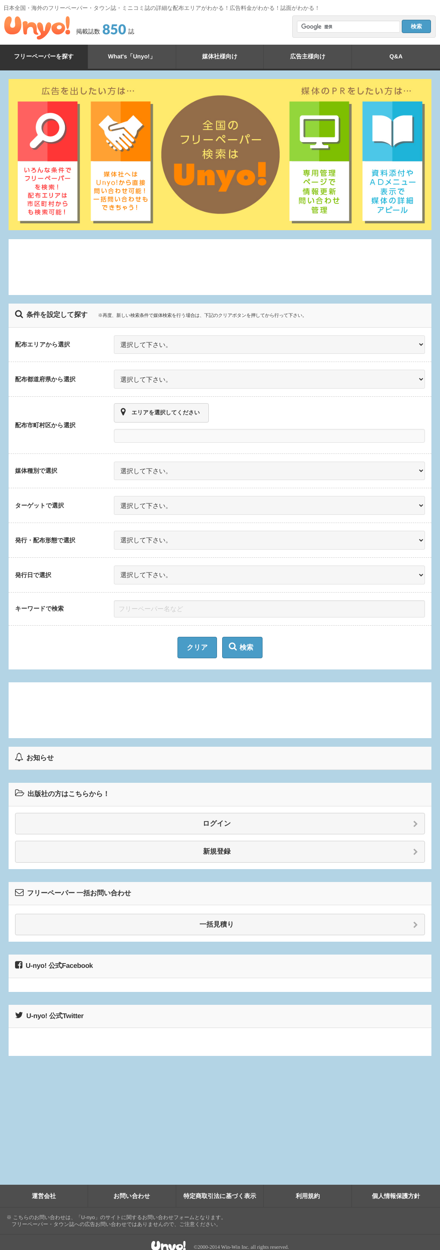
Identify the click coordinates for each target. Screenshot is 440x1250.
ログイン (310, 814)
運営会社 (44, 1186)
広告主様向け (307, 56)
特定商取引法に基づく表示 (219, 1186)
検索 (241, 637)
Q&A (396, 56)
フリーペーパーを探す (44, 56)
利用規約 (308, 1186)
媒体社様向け (219, 56)
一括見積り (308, 915)
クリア (197, 638)
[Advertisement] (220, 267)
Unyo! (37, 28)
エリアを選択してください (160, 409)
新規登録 (311, 842)
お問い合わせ (131, 1186)
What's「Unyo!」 (131, 56)
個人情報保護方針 (396, 1186)
